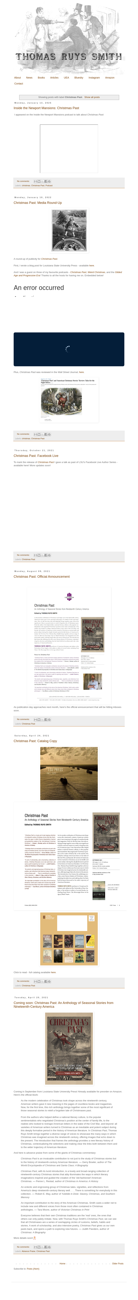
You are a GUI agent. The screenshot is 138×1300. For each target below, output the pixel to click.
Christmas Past (37, 185)
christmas (26, 185)
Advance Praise (28, 1251)
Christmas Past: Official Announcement (42, 576)
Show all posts (92, 97)
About (17, 77)
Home (62, 1263)
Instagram (94, 77)
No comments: (23, 181)
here (91, 265)
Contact (18, 83)
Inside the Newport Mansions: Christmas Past (46, 108)
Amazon (109, 77)
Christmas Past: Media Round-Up (38, 203)
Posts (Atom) (33, 1269)
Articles (54, 77)
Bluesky (78, 77)
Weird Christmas (96, 272)
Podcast (48, 185)
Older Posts (117, 1263)
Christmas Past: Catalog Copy (35, 741)
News (29, 77)
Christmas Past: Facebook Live (36, 456)
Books (41, 77)
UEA (66, 77)
